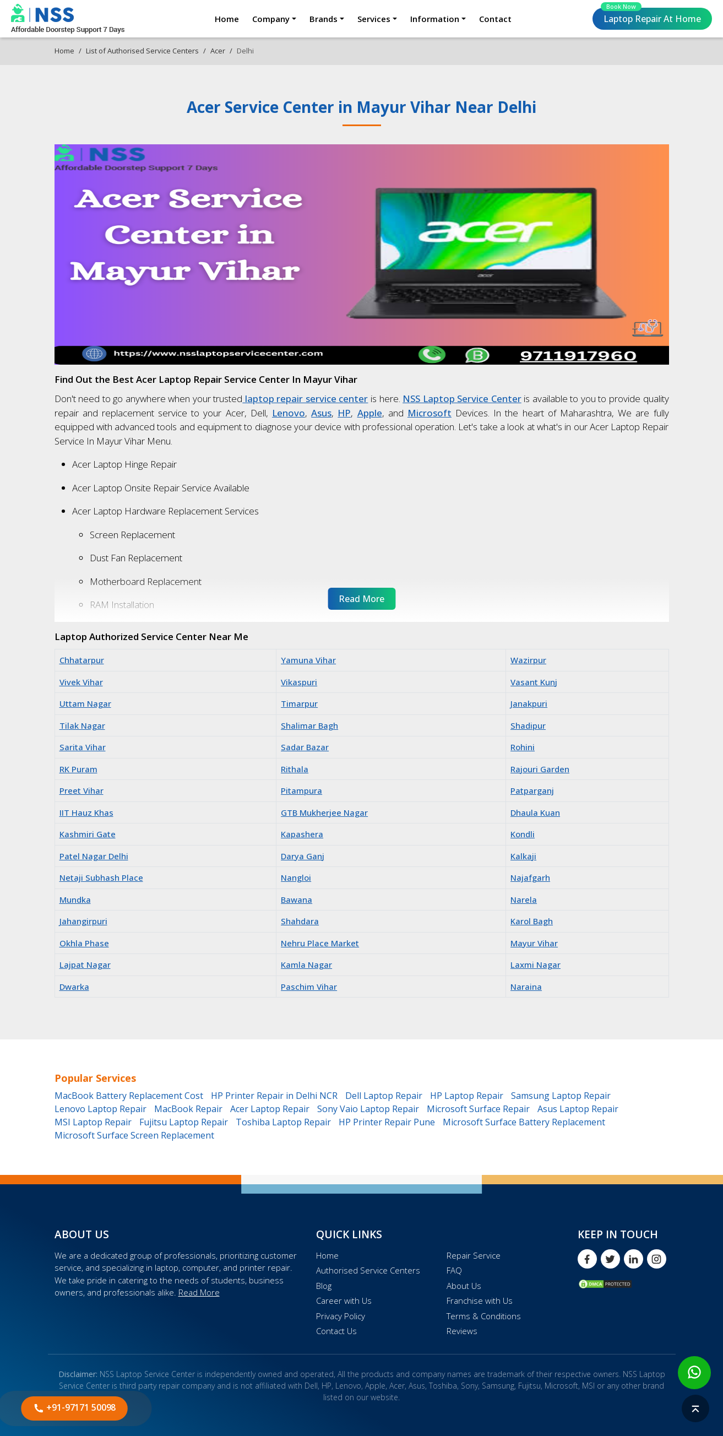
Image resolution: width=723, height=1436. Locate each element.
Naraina (526, 986)
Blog (323, 1285)
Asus (321, 413)
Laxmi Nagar (535, 964)
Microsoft (429, 413)
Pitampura (301, 790)
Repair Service (474, 1255)
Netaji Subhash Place (101, 877)
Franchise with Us (480, 1300)
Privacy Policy (340, 1315)
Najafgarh (530, 877)
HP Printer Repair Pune (387, 1122)
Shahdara (300, 920)
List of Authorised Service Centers (142, 51)
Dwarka (74, 986)
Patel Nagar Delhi (93, 855)
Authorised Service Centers (368, 1270)
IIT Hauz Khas (86, 812)
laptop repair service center (305, 398)
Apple (369, 413)
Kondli (522, 833)
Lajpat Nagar (85, 964)
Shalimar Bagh (309, 725)
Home (227, 18)
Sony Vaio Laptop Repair (368, 1109)
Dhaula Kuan (535, 812)
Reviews (462, 1330)
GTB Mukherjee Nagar (324, 812)
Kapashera (302, 833)
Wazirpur (528, 659)
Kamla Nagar (306, 964)
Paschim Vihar (309, 986)
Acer (217, 51)
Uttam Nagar (85, 703)
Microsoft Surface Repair (478, 1109)
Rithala (294, 768)
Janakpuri (528, 703)
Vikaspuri (299, 681)
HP (344, 413)
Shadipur (528, 725)
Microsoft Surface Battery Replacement (524, 1122)
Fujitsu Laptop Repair (183, 1122)
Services (373, 18)
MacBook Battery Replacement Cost (129, 1096)
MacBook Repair (188, 1109)
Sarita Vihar (82, 746)
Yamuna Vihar (308, 659)
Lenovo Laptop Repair (100, 1109)
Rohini (522, 746)
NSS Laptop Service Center (462, 398)
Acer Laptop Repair (269, 1109)
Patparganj (532, 790)
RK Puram (78, 768)
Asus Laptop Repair (577, 1109)
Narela (523, 899)
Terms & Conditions (484, 1315)
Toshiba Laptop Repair (283, 1122)
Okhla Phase (84, 943)
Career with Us (344, 1300)
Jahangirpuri (83, 920)
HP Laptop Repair (466, 1096)
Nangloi (296, 877)
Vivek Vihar (81, 681)
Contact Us (336, 1330)
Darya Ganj (302, 855)
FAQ (454, 1270)
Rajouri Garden (539, 768)
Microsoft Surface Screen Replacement (134, 1135)
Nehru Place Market (320, 943)
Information (434, 18)
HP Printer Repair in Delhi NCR (274, 1096)
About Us (464, 1285)
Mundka (75, 899)
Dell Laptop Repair (383, 1096)
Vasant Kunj (533, 681)
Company (271, 18)
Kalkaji (523, 855)
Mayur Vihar (534, 943)
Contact (495, 18)
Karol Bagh (531, 920)
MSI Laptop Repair (93, 1122)
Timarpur (299, 703)
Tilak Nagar (82, 725)
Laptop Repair (651, 16)
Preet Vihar (81, 790)
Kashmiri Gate (87, 833)
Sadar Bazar (305, 746)
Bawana (296, 899)
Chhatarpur (81, 659)
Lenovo (288, 413)
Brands (323, 18)
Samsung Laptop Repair (561, 1096)
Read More (199, 1292)
